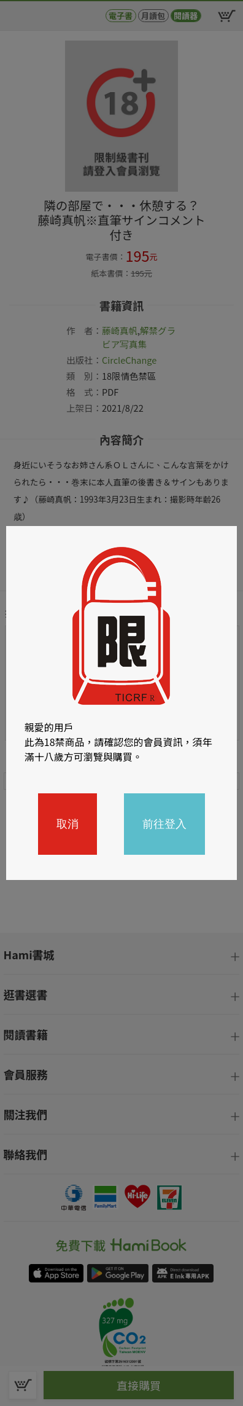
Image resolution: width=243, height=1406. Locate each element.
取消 (67, 824)
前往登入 (164, 824)
